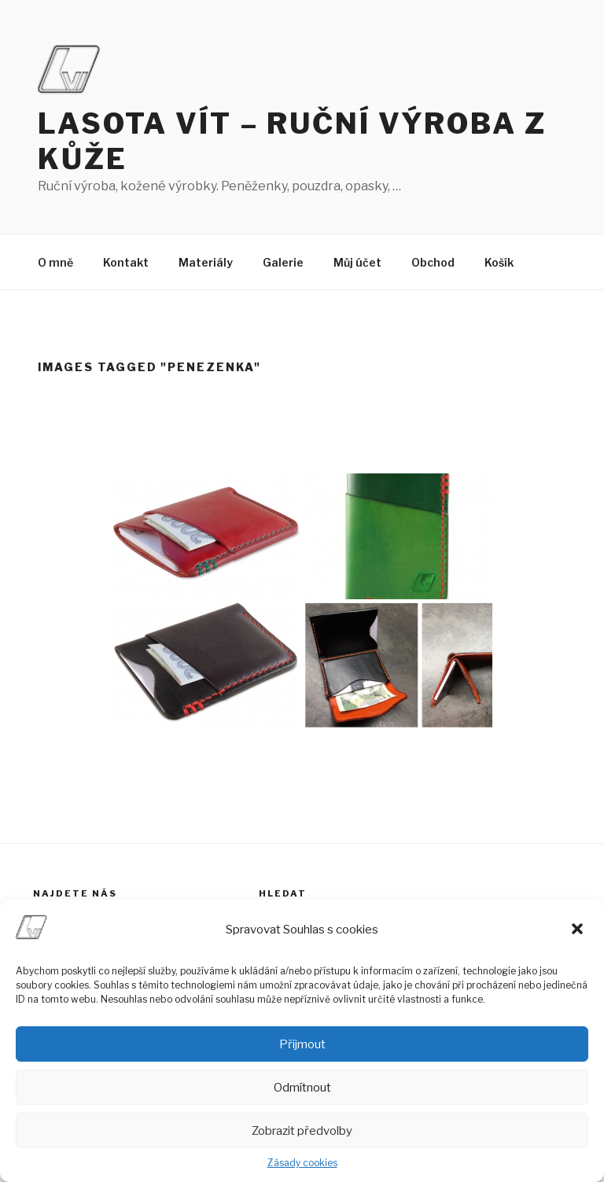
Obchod (433, 262)
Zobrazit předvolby (302, 1131)
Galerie (283, 262)
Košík (499, 262)
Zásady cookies (302, 1163)
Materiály (206, 262)
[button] (578, 930)
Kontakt (126, 262)
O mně (55, 262)
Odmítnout (302, 1088)
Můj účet (357, 262)
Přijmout (302, 1044)
